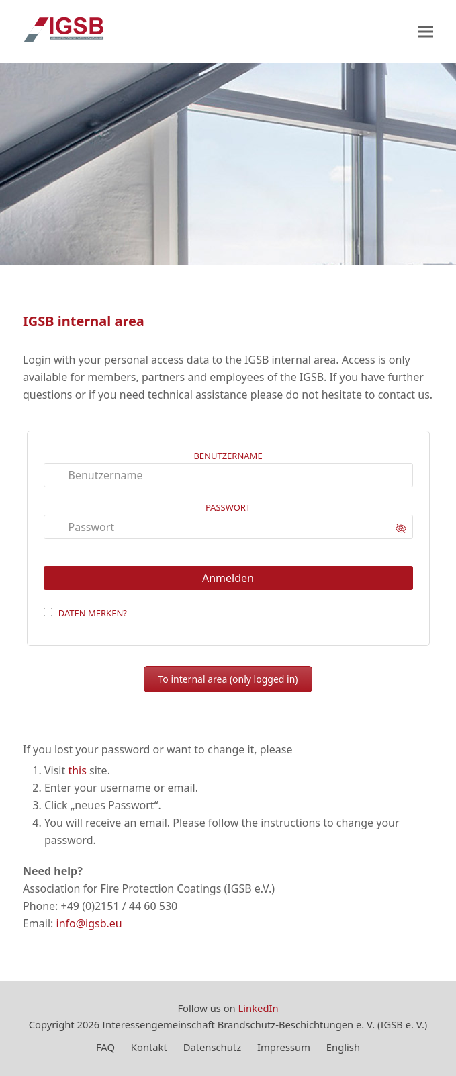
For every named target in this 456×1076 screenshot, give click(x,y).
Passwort (228, 507)
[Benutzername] (228, 475)
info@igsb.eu (89, 923)
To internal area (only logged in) (228, 679)
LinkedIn (258, 1008)
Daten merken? (92, 613)
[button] (425, 32)
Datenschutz (212, 1047)
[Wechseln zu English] (343, 1048)
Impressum (283, 1047)
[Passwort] (228, 527)
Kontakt (149, 1047)
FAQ (105, 1047)
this (77, 770)
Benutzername (227, 456)
